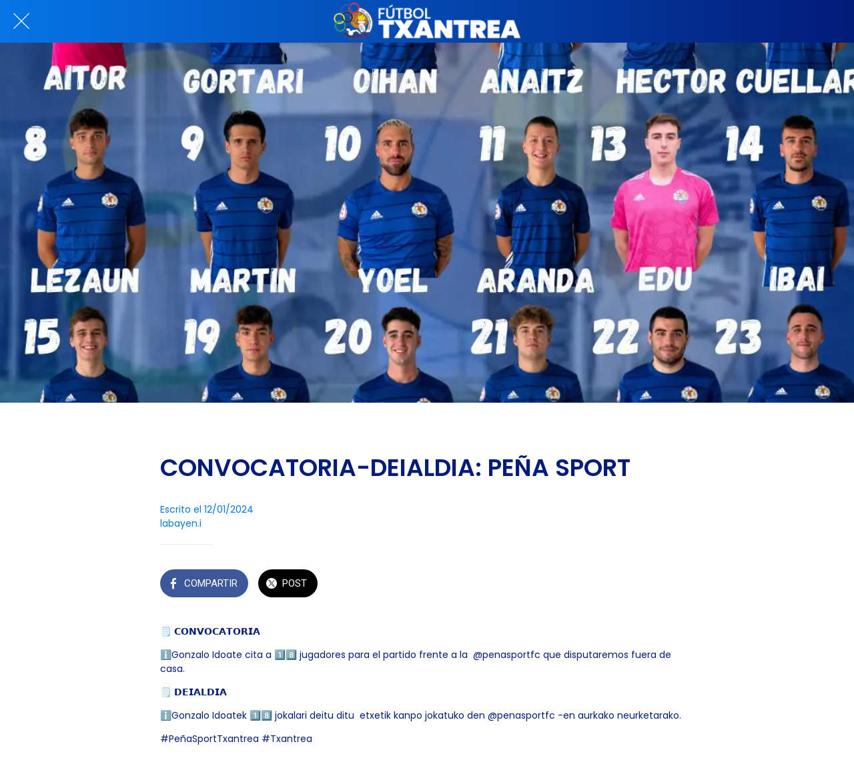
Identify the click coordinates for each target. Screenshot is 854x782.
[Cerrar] (21, 21)
